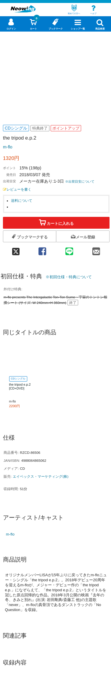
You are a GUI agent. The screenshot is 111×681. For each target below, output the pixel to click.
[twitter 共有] (16, 249)
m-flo (7, 147)
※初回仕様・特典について (69, 277)
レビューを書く (17, 189)
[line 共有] (69, 249)
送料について (21, 200)
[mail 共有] (96, 249)
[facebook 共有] (42, 249)
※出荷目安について (79, 181)
